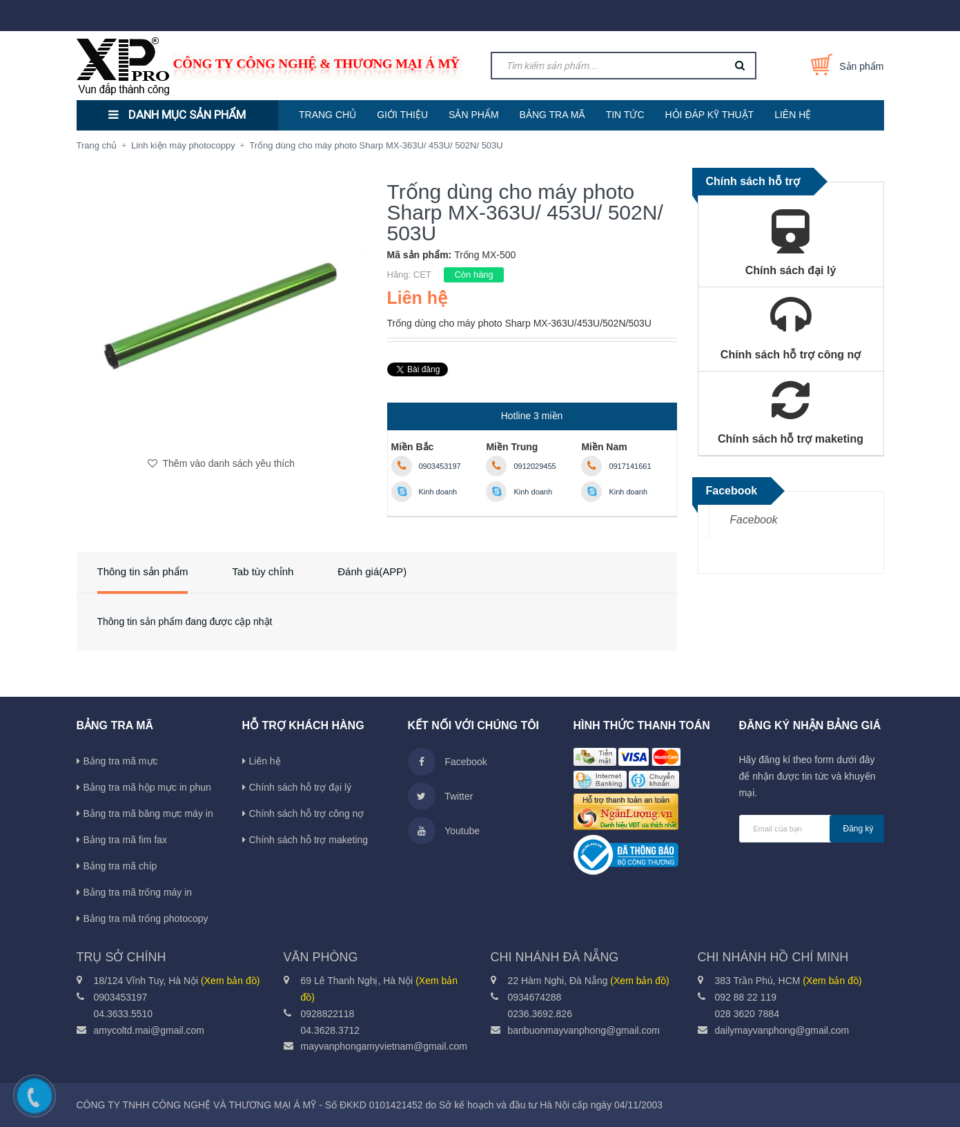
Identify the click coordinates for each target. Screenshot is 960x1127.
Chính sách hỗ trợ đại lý (300, 787)
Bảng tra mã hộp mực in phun (147, 787)
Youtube (444, 830)
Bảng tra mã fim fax (126, 839)
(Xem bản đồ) (230, 980)
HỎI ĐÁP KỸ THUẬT (709, 114)
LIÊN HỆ (792, 114)
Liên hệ (265, 761)
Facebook (754, 520)
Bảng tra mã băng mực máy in (148, 813)
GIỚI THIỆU (402, 114)
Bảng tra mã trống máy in (138, 892)
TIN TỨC (625, 114)
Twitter (440, 796)
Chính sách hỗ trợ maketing (309, 839)
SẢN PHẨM (473, 114)
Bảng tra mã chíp (120, 865)
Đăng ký (858, 829)
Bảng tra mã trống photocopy (146, 918)
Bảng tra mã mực (121, 761)
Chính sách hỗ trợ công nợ (306, 813)
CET (422, 274)
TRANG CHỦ (327, 114)
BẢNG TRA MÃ (552, 114)
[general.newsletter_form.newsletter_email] (811, 828)
